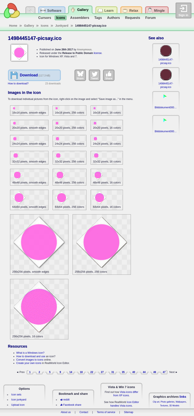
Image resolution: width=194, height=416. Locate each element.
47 (164, 372)
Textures (164, 405)
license (98, 53)
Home (13, 25)
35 (123, 372)
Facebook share (70, 404)
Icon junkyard (18, 399)
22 (91, 372)
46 (154, 372)
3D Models (174, 405)
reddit (64, 399)
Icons (60, 18)
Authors (113, 18)
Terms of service (106, 412)
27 (102, 372)
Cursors (44, 18)
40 (133, 372)
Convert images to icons (29, 359)
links (183, 396)
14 (70, 372)
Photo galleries (167, 402)
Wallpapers (181, 402)
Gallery (29, 25)
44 (144, 372)
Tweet (94, 75)
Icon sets (16, 394)
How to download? (18, 83)
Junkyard (61, 25)
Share (80, 75)
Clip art (156, 402)
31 (112, 372)
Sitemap (128, 412)
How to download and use (30, 356)
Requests (132, 18)
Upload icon (18, 404)
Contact (83, 412)
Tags (98, 18)
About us (66, 412)
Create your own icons (28, 363)
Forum (150, 18)
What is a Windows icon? (30, 352)
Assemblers (79, 18)
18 (81, 372)
